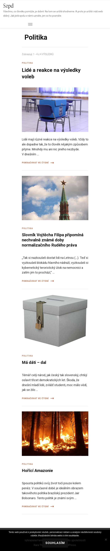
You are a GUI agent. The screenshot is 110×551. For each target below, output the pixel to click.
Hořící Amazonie (37, 470)
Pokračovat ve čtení (38, 163)
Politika (27, 63)
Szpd (8, 6)
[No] (105, 539)
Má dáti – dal (34, 362)
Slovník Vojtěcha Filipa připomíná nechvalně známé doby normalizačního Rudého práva (52, 240)
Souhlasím (55, 543)
